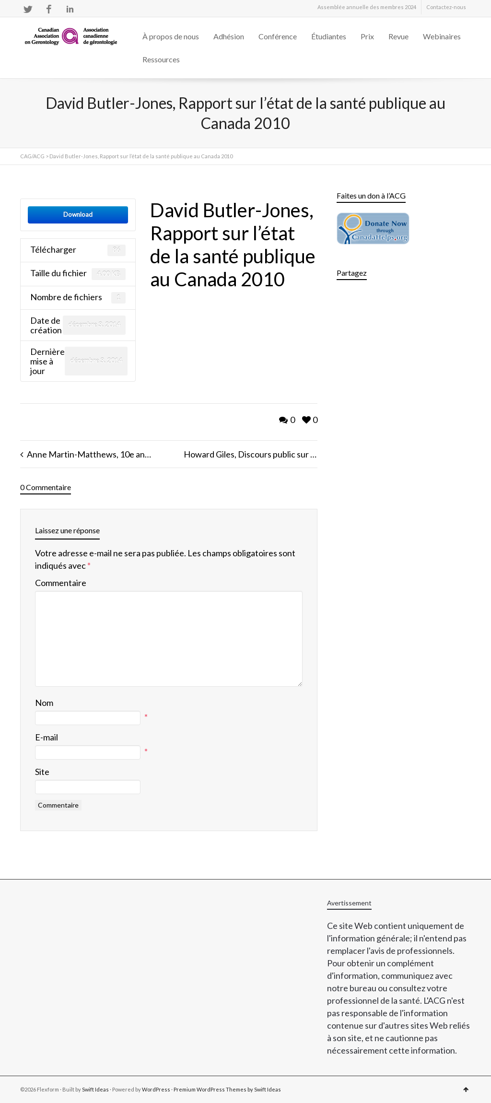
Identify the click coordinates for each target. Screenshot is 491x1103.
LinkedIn (70, 9)
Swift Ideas (95, 1089)
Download (78, 214)
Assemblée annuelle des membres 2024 (366, 7)
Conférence (277, 36)
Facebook (49, 9)
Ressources (161, 59)
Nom (44, 702)
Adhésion (228, 36)
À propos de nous (170, 36)
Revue (398, 36)
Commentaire (60, 582)
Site (42, 771)
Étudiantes (328, 36)
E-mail (46, 737)
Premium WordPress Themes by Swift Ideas (227, 1089)
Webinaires (442, 36)
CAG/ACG (32, 156)
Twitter (27, 9)
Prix (367, 36)
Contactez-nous (446, 7)
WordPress (156, 1089)
